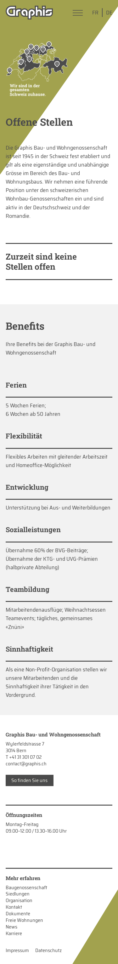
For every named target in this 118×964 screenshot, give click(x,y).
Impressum (17, 950)
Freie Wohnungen (24, 920)
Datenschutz (48, 950)
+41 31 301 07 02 (25, 757)
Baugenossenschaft (26, 887)
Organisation (19, 900)
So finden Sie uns (29, 780)
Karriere (14, 933)
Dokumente (18, 914)
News (11, 927)
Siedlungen (18, 894)
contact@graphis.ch (26, 764)
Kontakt (14, 907)
